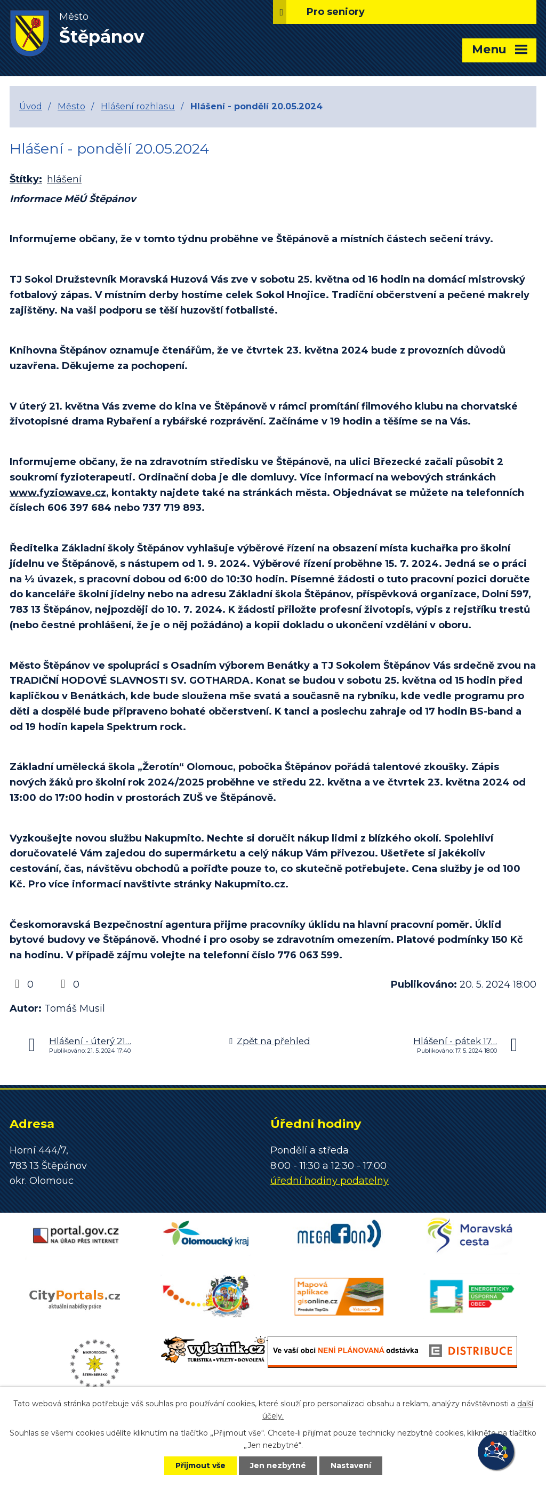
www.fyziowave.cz (58, 493)
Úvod (30, 106)
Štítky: (26, 179)
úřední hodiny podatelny (329, 1181)
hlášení (64, 179)
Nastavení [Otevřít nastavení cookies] (351, 1465)
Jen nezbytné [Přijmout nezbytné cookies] (278, 1465)
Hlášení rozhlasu (138, 106)
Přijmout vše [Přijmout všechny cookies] (200, 1465)
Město (71, 106)
